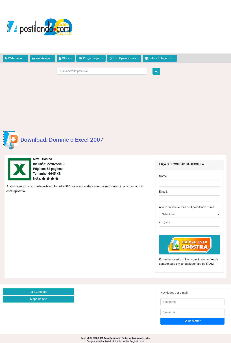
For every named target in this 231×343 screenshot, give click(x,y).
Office (64, 58)
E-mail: (163, 191)
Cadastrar (192, 321)
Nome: (163, 176)
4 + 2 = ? (164, 222)
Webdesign (41, 58)
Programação (90, 58)
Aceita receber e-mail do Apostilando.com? (186, 207)
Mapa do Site (38, 299)
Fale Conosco (38, 291)
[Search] (102, 71)
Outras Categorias (158, 58)
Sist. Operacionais (123, 58)
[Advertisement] (153, 26)
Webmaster (14, 58)
